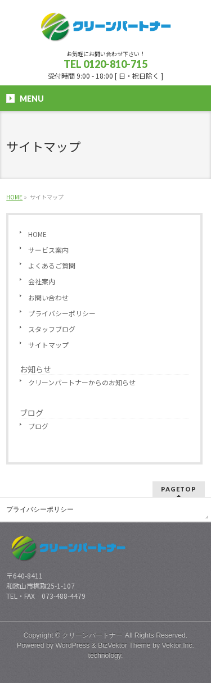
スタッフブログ (51, 329)
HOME (37, 234)
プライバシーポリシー (62, 313)
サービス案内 (48, 249)
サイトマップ (48, 344)
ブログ (31, 412)
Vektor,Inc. (178, 645)
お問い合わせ (48, 297)
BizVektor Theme (124, 645)
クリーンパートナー (92, 635)
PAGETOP (178, 489)
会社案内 (41, 281)
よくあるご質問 (51, 265)
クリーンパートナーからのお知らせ (82, 382)
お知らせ (35, 369)
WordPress (72, 645)
